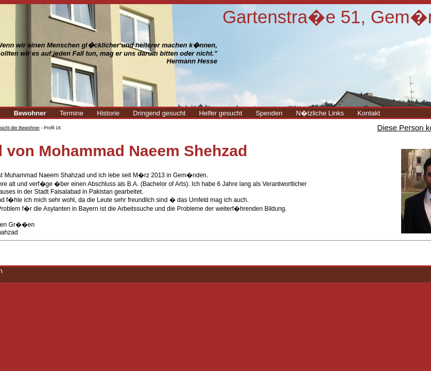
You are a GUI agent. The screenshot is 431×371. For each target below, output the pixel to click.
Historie (108, 113)
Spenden (268, 113)
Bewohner (30, 113)
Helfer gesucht (220, 113)
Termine (71, 113)
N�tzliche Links (320, 113)
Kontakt (368, 113)
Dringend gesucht (159, 113)
